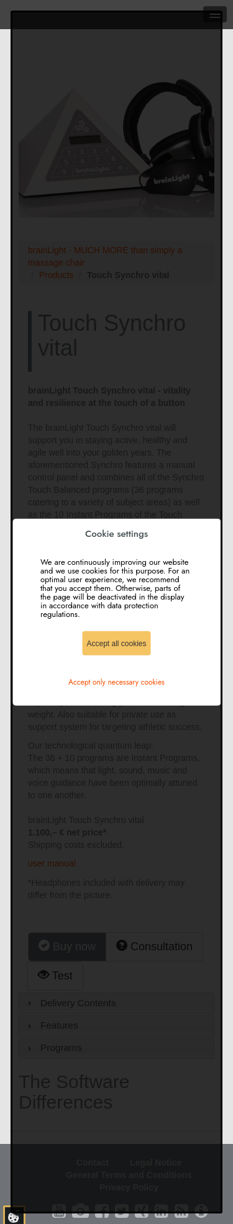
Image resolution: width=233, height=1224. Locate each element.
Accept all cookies (116, 643)
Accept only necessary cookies (116, 681)
